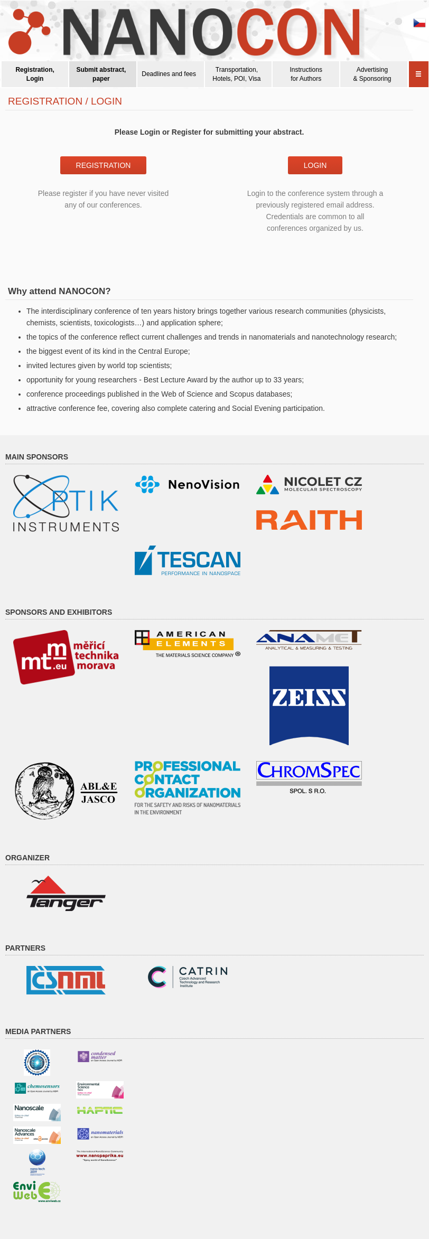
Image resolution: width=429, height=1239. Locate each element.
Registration (103, 165)
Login (315, 165)
